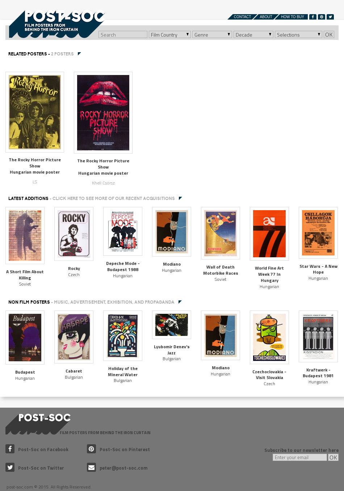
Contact (242, 17)
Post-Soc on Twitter (34, 467)
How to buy (292, 17)
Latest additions (91, 198)
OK (329, 34)
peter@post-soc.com (117, 467)
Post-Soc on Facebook (36, 449)
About (266, 17)
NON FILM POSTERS (91, 302)
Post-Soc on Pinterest (118, 449)
